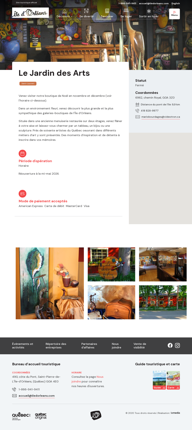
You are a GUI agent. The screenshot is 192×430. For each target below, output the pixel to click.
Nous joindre (116, 345)
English (176, 3)
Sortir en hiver (149, 16)
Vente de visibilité (140, 345)
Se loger (126, 16)
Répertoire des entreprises (56, 345)
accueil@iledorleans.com (154, 3)
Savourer (107, 16)
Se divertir (86, 16)
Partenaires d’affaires (89, 345)
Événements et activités (22, 345)
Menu (174, 14)
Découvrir (63, 16)
